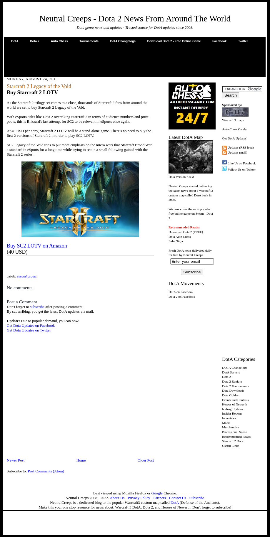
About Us (117, 498)
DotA (15, 41)
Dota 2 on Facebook (182, 296)
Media (226, 423)
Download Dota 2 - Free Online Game (174, 41)
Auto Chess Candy (234, 129)
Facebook (219, 41)
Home (81, 460)
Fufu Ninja (176, 241)
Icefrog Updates (232, 409)
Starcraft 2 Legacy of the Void (39, 86)
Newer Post (15, 460)
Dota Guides (230, 395)
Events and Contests (235, 400)
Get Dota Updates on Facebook (31, 325)
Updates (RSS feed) (241, 147)
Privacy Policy (139, 498)
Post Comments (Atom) (46, 471)
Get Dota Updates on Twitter (29, 330)
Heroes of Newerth (234, 404)
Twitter (243, 41)
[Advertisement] (135, 60)
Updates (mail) (237, 152)
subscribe (37, 306)
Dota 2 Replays (232, 381)
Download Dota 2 (180, 232)
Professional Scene (234, 432)
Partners (159, 498)
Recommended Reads (236, 436)
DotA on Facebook (181, 292)
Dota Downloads (233, 390)
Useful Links (230, 445)
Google (157, 493)
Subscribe (196, 498)
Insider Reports (232, 413)
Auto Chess (59, 41)
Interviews (229, 418)
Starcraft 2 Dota (26, 276)
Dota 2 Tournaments (235, 386)
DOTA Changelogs (234, 367)
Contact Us (177, 498)
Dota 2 (34, 41)
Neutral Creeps (193, 255)
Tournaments (89, 41)
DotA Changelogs (123, 41)
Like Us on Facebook (242, 163)
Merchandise (230, 427)
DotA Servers (231, 372)
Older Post (146, 460)
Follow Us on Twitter (242, 169)
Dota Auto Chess (180, 236)
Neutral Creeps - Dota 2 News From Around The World (135, 18)
